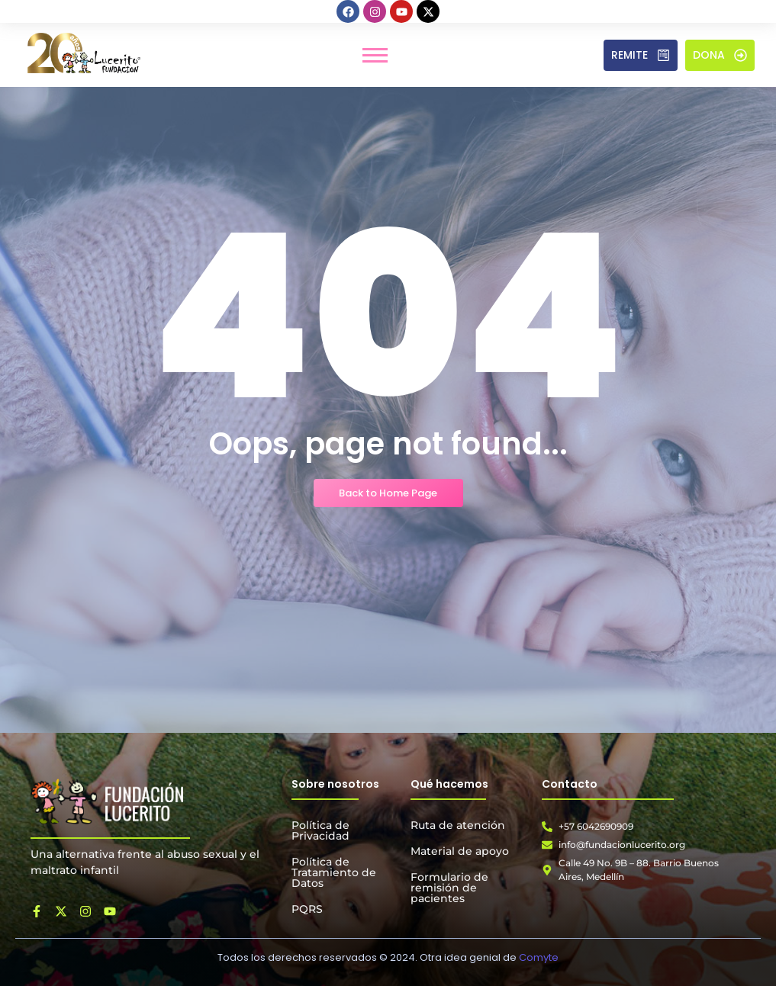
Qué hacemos (449, 784)
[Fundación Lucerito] (107, 801)
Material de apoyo (460, 851)
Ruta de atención (458, 825)
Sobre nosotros (335, 784)
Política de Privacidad (320, 830)
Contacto (569, 784)
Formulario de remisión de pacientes (449, 887)
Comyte (539, 957)
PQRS (307, 909)
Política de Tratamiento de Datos (333, 872)
